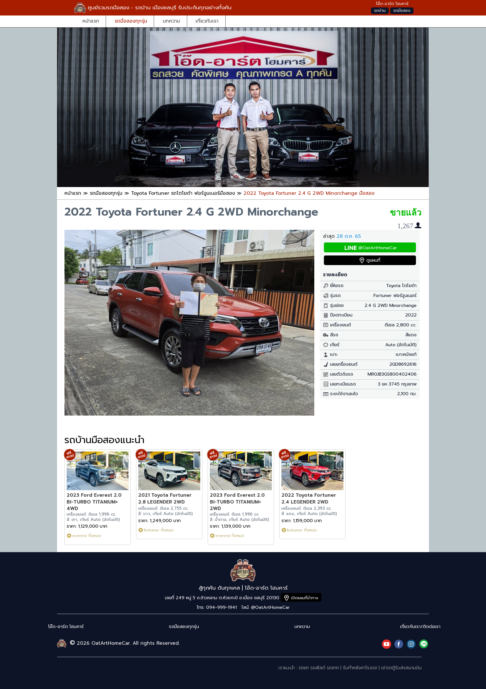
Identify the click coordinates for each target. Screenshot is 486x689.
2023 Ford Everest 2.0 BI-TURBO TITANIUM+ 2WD (237, 501)
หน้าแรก (90, 20)
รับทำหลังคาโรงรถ (360, 668)
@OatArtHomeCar (377, 248)
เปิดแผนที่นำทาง (304, 598)
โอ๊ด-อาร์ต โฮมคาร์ (66, 626)
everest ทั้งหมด (86, 536)
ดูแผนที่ (373, 260)
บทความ (171, 20)
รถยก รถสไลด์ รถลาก (318, 668)
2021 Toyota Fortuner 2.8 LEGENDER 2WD (165, 498)
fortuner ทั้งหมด (159, 530)
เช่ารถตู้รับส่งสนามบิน (401, 668)
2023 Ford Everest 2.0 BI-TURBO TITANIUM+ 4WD (94, 501)
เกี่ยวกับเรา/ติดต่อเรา (420, 626)
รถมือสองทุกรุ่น (131, 20)
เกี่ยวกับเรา (207, 20)
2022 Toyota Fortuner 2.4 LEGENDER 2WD (308, 498)
